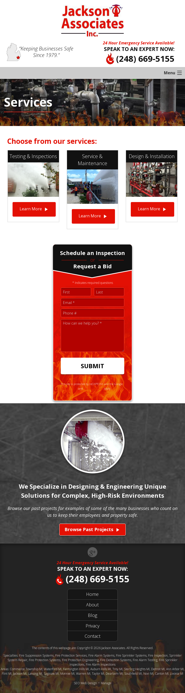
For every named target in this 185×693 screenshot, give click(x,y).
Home (92, 594)
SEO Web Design (85, 683)
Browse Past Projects (92, 529)
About (92, 605)
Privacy (92, 626)
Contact (92, 636)
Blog (92, 615)
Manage (106, 683)
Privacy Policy (69, 388)
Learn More (34, 209)
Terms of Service (93, 388)
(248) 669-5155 (140, 58)
